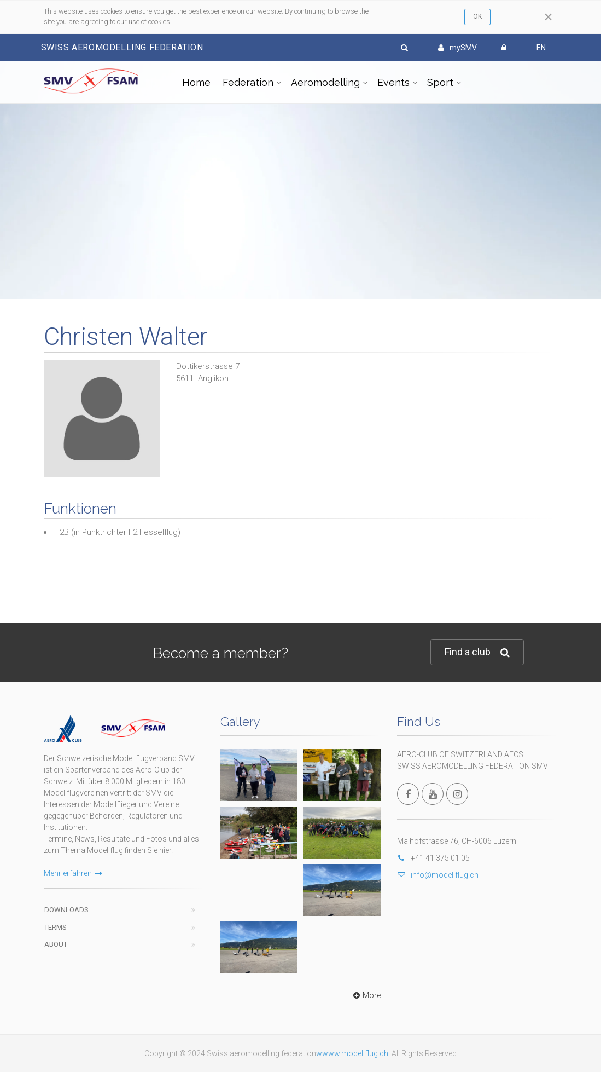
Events (393, 82)
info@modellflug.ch (438, 875)
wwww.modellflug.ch (352, 1053)
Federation (248, 82)
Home (196, 82)
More (366, 995)
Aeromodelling (325, 82)
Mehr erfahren (73, 873)
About (55, 944)
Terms (55, 927)
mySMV (457, 47)
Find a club (477, 652)
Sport (440, 82)
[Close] (548, 17)
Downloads (66, 910)
